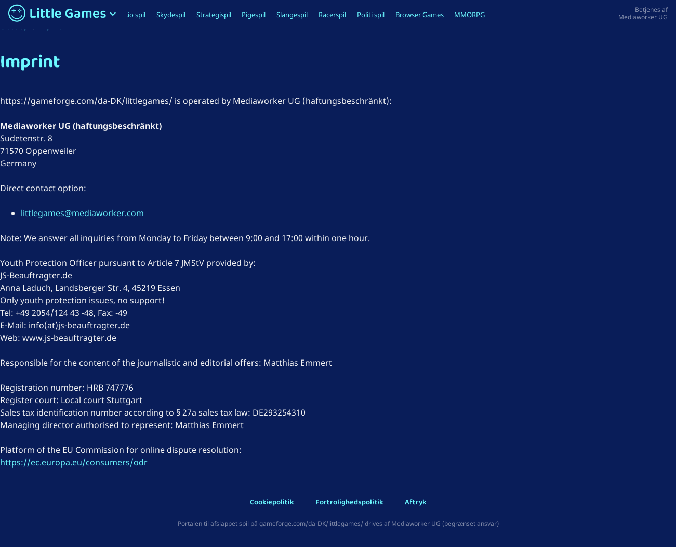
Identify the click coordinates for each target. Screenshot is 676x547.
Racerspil (332, 14)
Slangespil (292, 14)
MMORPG (469, 14)
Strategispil (213, 14)
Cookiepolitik (272, 503)
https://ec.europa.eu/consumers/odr (74, 462)
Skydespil (170, 14)
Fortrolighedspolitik (349, 503)
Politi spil (371, 14)
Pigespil (254, 14)
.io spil (135, 14)
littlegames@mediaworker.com (82, 213)
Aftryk (415, 503)
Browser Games (419, 14)
